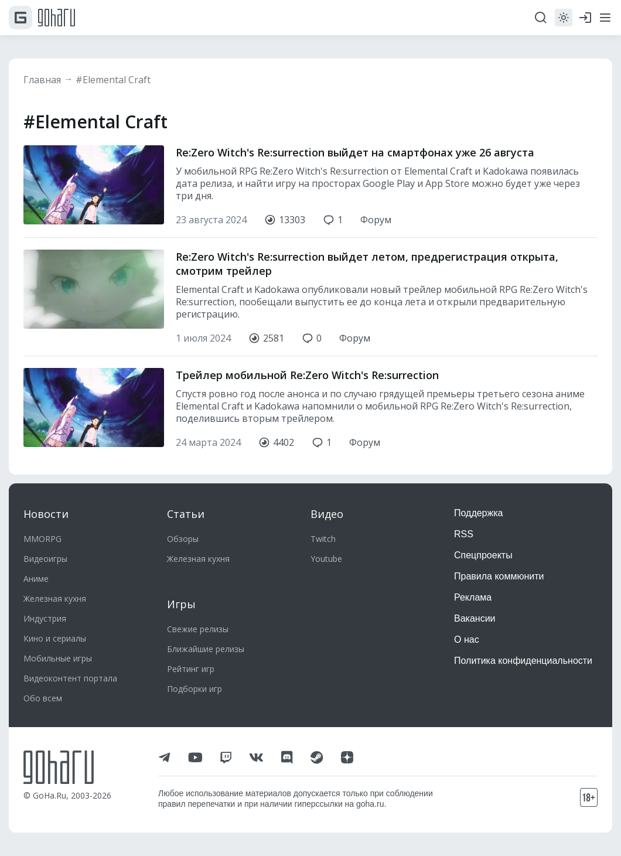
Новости (46, 514)
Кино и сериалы (54, 638)
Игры (181, 604)
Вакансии (475, 618)
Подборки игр (194, 688)
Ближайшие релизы (205, 648)
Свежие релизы (197, 629)
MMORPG (42, 538)
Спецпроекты (483, 555)
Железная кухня (54, 598)
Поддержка (478, 513)
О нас (466, 639)
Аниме (36, 578)
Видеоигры (45, 558)
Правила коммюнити (499, 576)
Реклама (473, 597)
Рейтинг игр (190, 668)
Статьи (185, 514)
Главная (42, 79)
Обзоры (183, 538)
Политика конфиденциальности (523, 661)
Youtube (326, 558)
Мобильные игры (57, 658)
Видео (326, 514)
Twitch (323, 538)
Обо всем (42, 698)
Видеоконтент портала (70, 678)
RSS (463, 534)
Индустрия (44, 618)
